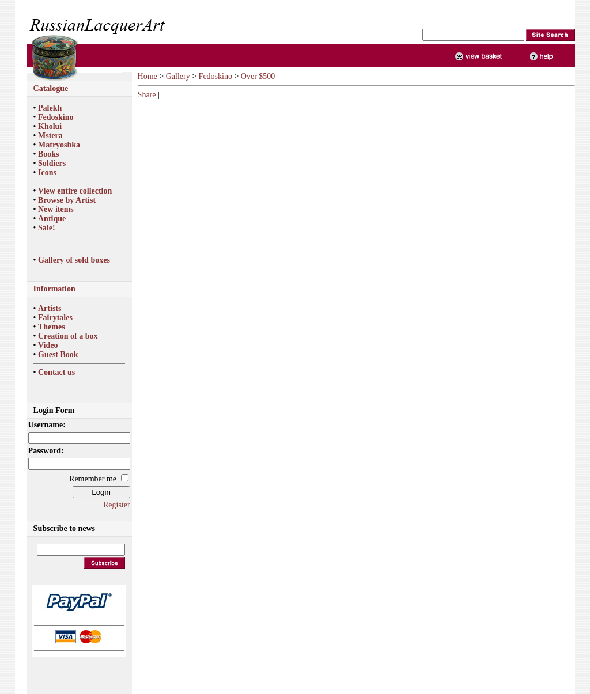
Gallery (178, 76)
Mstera (50, 135)
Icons (47, 172)
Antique (52, 218)
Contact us (56, 372)
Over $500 (258, 76)
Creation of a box (68, 336)
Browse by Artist (67, 200)
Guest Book (58, 354)
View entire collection (75, 191)
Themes (51, 327)
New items (56, 209)
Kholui (50, 126)
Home (147, 76)
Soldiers (52, 163)
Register (116, 504)
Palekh (50, 108)
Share (147, 94)
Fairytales (55, 317)
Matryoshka (59, 145)
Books (48, 154)
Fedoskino (55, 117)
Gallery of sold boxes (74, 260)
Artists (49, 308)
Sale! (46, 227)
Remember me (92, 479)
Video (48, 345)
